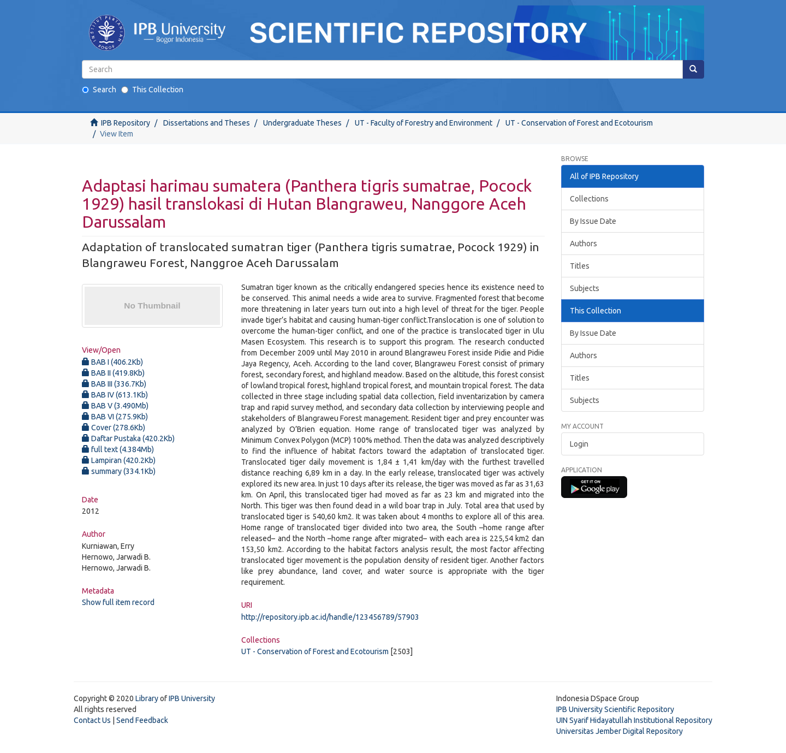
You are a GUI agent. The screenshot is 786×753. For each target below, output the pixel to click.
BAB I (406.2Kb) (112, 362)
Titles (580, 266)
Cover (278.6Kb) (113, 427)
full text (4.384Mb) (118, 449)
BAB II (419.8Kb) (113, 373)
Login (579, 444)
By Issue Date (593, 221)
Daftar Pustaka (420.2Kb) (128, 438)
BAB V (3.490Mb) (115, 405)
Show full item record (118, 602)
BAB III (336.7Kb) (114, 384)
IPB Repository (125, 122)
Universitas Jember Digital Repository (619, 731)
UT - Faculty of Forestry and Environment (423, 122)
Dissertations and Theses (206, 122)
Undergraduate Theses (302, 122)
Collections (589, 198)
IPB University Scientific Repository (615, 709)
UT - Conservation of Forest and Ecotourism (579, 122)
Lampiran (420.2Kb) (119, 460)
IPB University (192, 698)
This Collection (152, 89)
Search (99, 89)
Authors (583, 243)
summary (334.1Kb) (119, 471)
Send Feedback (142, 720)
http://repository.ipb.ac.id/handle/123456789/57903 (330, 617)
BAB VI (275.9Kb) (115, 416)
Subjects (584, 288)
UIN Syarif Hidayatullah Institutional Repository (634, 720)
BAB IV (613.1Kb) (115, 394)
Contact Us (92, 720)
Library (146, 698)
